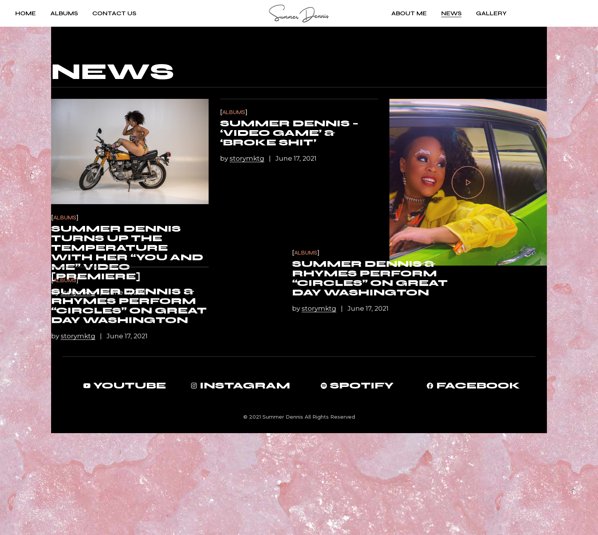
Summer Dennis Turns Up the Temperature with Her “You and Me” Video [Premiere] (127, 253)
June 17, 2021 (127, 292)
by (74, 292)
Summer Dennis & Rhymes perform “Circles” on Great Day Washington (467, 338)
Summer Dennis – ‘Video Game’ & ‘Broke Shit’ (289, 133)
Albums (64, 218)
